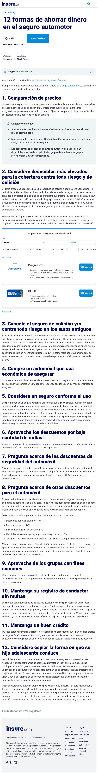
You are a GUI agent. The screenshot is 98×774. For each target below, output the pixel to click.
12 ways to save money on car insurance (47, 80)
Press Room (70, 749)
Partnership (70, 746)
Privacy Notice (84, 731)
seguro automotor (71, 85)
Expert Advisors (71, 735)
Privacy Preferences (83, 739)
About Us (69, 731)
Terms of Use (84, 735)
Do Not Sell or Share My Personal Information (84, 749)
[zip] (14, 38)
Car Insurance (9, 12)
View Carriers (38, 38)
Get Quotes (86, 243)
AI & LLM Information (70, 754)
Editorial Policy (71, 738)
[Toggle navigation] (94, 4)
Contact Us (69, 742)
